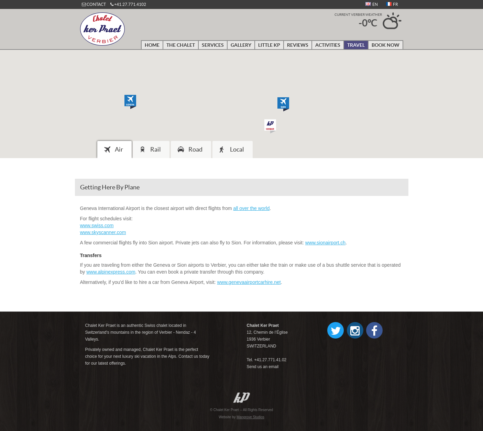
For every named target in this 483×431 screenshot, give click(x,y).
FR (392, 4)
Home (152, 45)
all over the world (251, 208)
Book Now (385, 45)
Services (213, 45)
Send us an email (262, 366)
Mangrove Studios (250, 417)
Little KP (269, 45)
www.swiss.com (97, 225)
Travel (356, 45)
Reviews (297, 45)
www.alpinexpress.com (110, 272)
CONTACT (96, 4)
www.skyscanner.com (103, 232)
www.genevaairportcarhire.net (249, 282)
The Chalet (180, 45)
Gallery (241, 45)
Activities (327, 45)
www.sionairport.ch (325, 242)
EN (371, 4)
